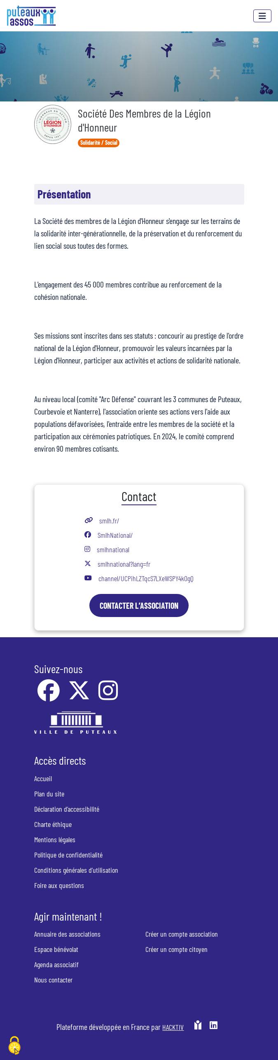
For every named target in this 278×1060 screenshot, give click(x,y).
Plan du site (49, 793)
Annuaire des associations (67, 933)
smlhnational (113, 549)
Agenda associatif (56, 964)
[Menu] (262, 15)
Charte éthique (53, 824)
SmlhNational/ (115, 534)
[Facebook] (49, 695)
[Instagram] (108, 695)
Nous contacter (53, 979)
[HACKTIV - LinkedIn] (214, 1029)
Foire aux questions (59, 885)
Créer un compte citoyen (176, 949)
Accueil (43, 778)
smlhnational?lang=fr (124, 563)
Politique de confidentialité (68, 854)
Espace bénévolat (56, 949)
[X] (80, 695)
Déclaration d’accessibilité (66, 808)
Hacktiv (173, 1027)
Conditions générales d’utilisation (76, 869)
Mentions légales (54, 839)
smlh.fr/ (109, 520)
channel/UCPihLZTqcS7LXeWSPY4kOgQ (146, 578)
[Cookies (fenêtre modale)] (14, 1046)
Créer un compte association (181, 933)
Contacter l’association (139, 605)
